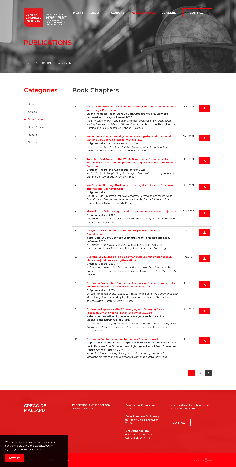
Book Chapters (65, 63)
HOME (27, 63)
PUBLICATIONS (43, 63)
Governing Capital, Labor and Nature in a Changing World (123, 339)
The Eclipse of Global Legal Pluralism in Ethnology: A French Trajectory (131, 211)
